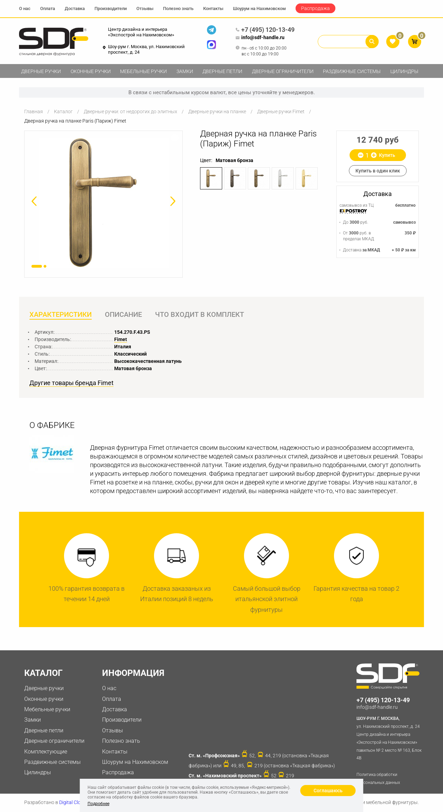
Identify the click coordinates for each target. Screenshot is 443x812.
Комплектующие (45, 751)
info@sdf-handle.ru (259, 38)
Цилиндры (404, 71)
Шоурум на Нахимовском (259, 8)
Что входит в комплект (200, 315)
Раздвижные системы (352, 71)
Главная (33, 111)
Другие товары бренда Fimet (71, 383)
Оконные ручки (91, 71)
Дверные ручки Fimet (281, 111)
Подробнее (98, 804)
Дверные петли (222, 71)
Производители (110, 8)
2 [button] (45, 266)
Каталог (63, 111)
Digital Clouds (74, 802)
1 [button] (36, 266)
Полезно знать (178, 8)
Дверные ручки (41, 71)
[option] (103, 203)
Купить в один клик (377, 170)
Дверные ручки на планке (217, 111)
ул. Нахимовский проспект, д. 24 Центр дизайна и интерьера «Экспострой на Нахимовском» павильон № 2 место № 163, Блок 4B (390, 738)
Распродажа (315, 8)
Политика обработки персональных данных (378, 779)
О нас (24, 8)
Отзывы (144, 8)
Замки (185, 71)
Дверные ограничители (283, 71)
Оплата (47, 8)
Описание (123, 315)
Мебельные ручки (143, 71)
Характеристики (60, 315)
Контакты (213, 8)
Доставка (75, 8)
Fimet (120, 339)
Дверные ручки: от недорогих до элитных (130, 111)
